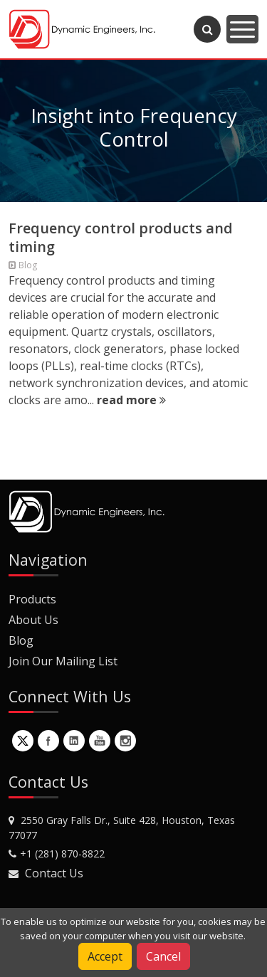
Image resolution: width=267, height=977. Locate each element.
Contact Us (54, 873)
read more (131, 400)
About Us (33, 620)
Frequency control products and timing (121, 237)
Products (32, 599)
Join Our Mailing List (63, 661)
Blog (21, 640)
